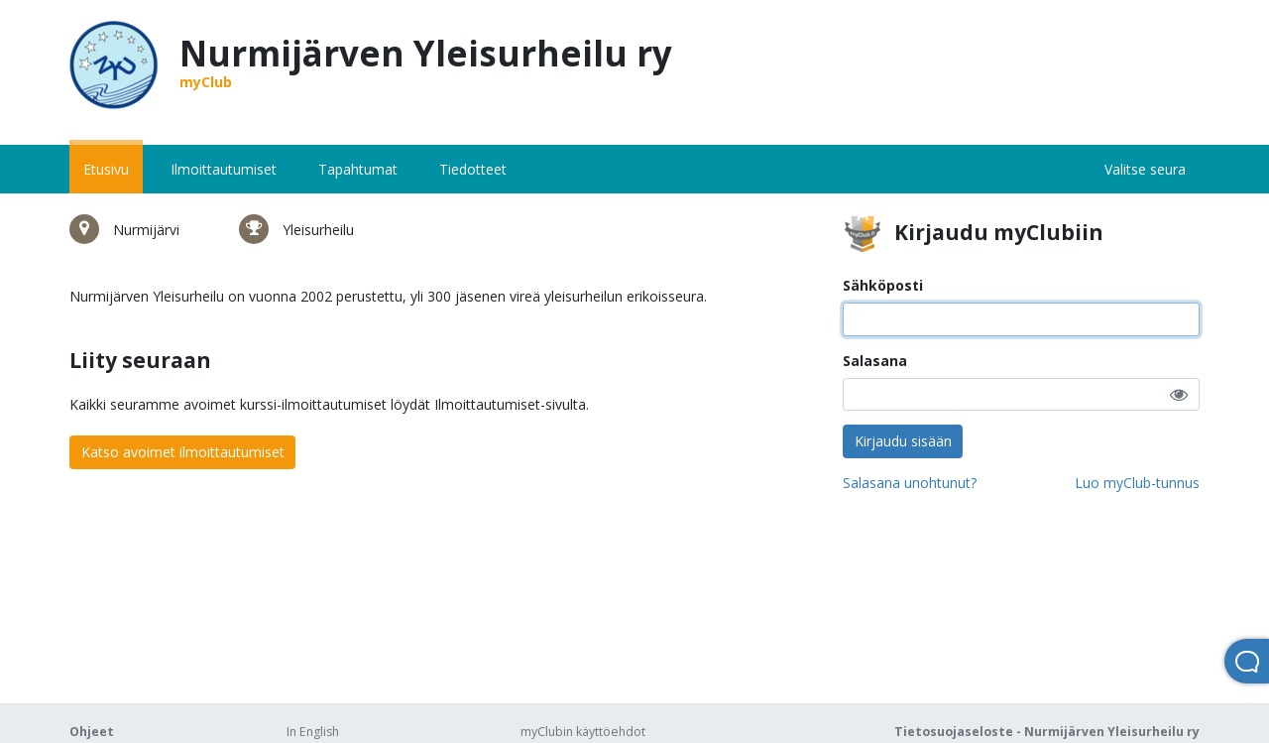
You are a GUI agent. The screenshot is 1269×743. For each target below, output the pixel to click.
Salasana (875, 360)
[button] (1179, 394)
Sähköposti (883, 285)
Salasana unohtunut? (910, 482)
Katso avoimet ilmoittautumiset (183, 451)
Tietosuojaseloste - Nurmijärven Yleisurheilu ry (1047, 731)
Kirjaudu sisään (903, 441)
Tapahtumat (358, 169)
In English (313, 731)
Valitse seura (1145, 169)
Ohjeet (91, 731)
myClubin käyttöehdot (582, 731)
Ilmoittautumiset (224, 169)
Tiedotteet (473, 169)
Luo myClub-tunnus (1137, 482)
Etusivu (106, 169)
